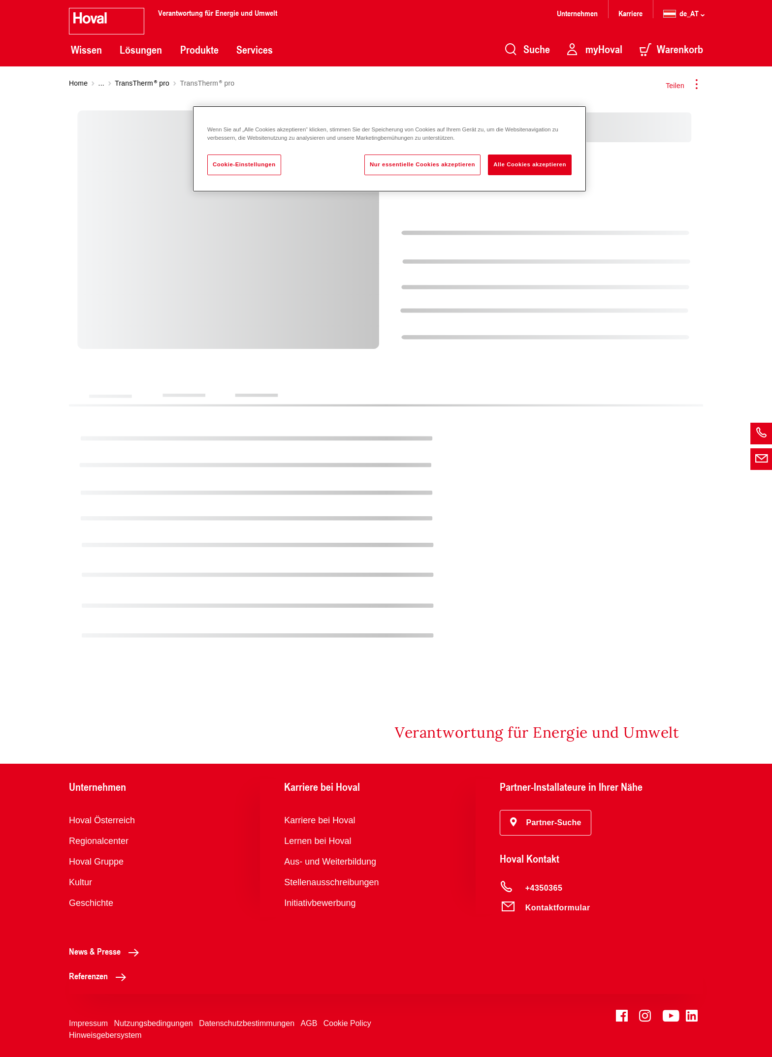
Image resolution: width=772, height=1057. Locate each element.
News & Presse (106, 951)
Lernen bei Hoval (317, 841)
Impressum (88, 1023)
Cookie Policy (347, 1023)
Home (78, 83)
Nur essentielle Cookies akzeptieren (422, 164)
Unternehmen (577, 13)
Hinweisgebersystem (105, 1035)
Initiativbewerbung (319, 903)
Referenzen (100, 975)
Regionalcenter (99, 841)
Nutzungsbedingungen (153, 1023)
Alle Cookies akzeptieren (529, 164)
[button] (546, 823)
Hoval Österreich (102, 820)
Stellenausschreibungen (331, 882)
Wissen (86, 49)
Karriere (630, 13)
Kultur (80, 882)
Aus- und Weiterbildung (330, 862)
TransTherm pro (142, 83)
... (101, 83)
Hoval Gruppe (96, 862)
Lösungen (141, 49)
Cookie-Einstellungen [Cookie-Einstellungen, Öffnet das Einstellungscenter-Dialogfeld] (244, 164)
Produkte (199, 49)
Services (254, 49)
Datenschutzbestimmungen (246, 1023)
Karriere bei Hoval (319, 820)
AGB (309, 1023)
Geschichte (91, 903)
